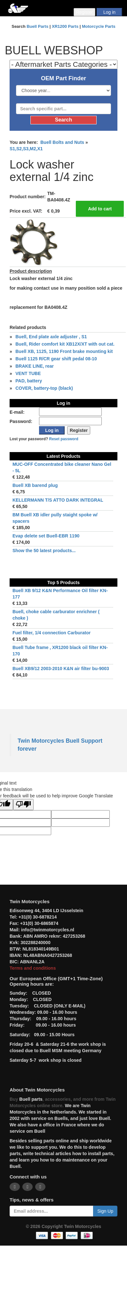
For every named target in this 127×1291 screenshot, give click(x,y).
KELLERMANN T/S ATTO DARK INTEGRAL (57, 500)
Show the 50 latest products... (44, 550)
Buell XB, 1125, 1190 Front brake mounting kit (64, 351)
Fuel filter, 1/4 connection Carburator (51, 632)
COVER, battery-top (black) (44, 388)
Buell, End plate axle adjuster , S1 (51, 336)
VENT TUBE (28, 373)
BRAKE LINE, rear (34, 366)
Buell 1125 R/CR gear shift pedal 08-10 (56, 358)
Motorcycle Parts (98, 26)
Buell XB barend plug (35, 485)
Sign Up (105, 1211)
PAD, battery (28, 380)
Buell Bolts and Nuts (62, 142)
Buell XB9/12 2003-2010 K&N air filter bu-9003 (60, 668)
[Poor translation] (23, 804)
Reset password (63, 439)
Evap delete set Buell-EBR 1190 (45, 535)
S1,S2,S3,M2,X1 (26, 148)
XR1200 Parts (65, 26)
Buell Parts (37, 26)
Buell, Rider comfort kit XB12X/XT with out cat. (65, 344)
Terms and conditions (33, 968)
